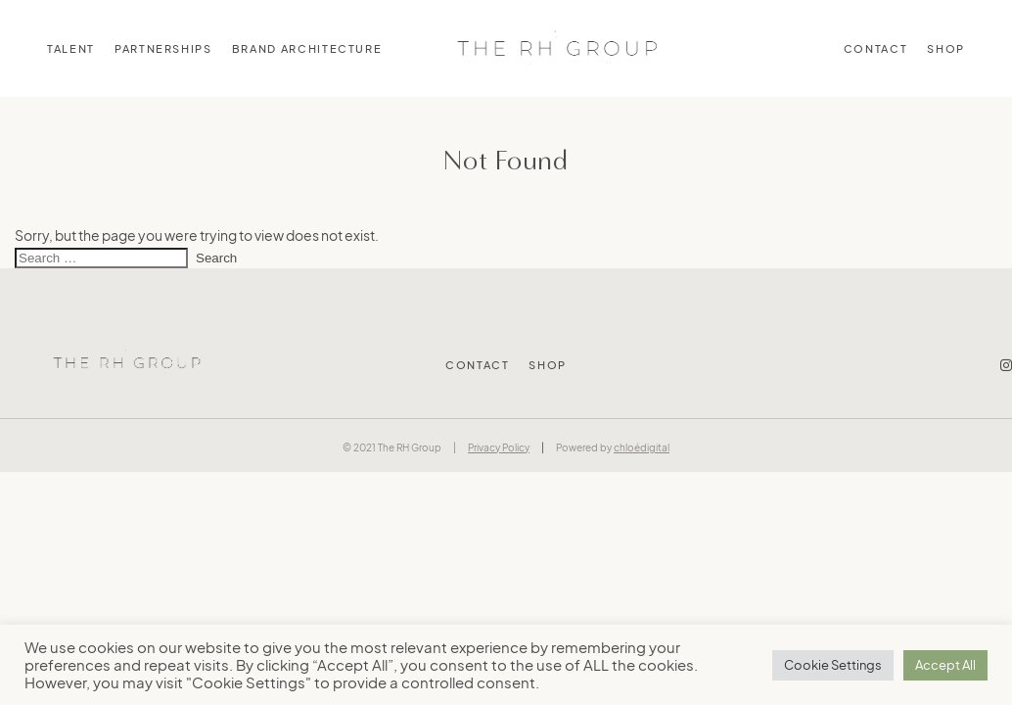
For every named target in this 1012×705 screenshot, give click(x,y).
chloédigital (641, 447)
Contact (876, 48)
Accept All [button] (945, 665)
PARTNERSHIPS (163, 48)
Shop (946, 48)
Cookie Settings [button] (833, 665)
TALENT (71, 48)
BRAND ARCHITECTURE (307, 48)
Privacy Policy (498, 447)
